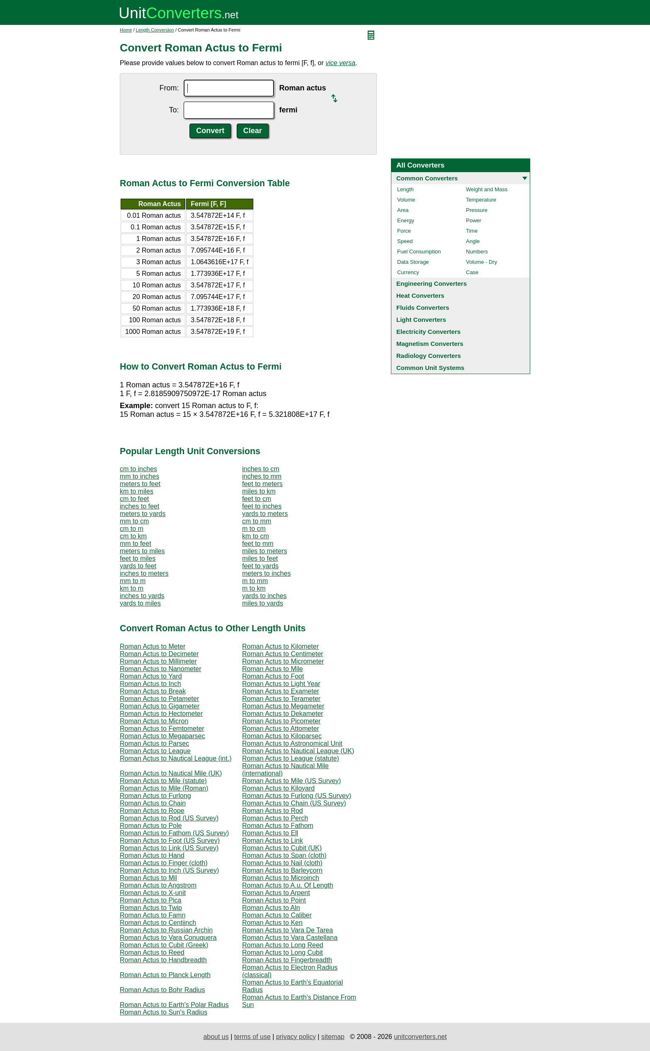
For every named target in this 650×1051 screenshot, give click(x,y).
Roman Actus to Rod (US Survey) (169, 818)
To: (174, 110)
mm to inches (139, 476)
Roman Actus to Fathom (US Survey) (174, 833)
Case (472, 272)
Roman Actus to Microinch (280, 877)
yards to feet (138, 565)
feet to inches (261, 506)
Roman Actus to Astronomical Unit (292, 743)
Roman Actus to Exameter (280, 691)
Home (126, 29)
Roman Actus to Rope (152, 810)
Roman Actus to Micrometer (283, 661)
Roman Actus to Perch (275, 818)
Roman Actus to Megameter (283, 706)
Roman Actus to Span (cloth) (284, 855)
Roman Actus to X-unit (153, 892)
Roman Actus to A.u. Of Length (287, 885)
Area (402, 210)
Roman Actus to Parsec (154, 743)
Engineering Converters (431, 283)
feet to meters (262, 483)
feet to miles (137, 558)
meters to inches (266, 573)
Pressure (477, 210)
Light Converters (421, 319)
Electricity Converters (428, 331)
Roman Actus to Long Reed (282, 945)
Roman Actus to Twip (151, 907)
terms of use (252, 1036)
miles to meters (264, 551)
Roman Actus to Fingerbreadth (287, 959)
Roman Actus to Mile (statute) (163, 780)
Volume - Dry (481, 262)
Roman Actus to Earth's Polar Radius (174, 1004)
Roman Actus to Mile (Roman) (164, 788)
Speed (405, 241)
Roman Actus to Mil (148, 877)
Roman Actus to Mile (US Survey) (291, 780)
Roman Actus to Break (153, 691)
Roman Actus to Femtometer (162, 728)
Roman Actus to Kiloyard (278, 788)
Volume (406, 200)
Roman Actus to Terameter (281, 698)
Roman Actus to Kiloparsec (282, 736)
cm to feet (134, 498)
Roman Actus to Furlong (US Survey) (296, 795)
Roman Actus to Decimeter (159, 653)
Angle (473, 241)
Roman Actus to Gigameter (159, 706)
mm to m (133, 580)
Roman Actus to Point (274, 900)
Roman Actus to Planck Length (165, 974)
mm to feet (135, 543)
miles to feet (260, 558)
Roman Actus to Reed (152, 952)
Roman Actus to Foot (273, 676)
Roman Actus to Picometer (281, 721)
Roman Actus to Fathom (277, 825)
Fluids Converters (422, 307)
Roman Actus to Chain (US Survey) (294, 803)
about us (215, 1036)
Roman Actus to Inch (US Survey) (169, 870)
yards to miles (140, 603)
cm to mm (256, 521)
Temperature (481, 200)
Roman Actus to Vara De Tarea (287, 930)
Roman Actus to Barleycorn (282, 870)
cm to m (131, 528)
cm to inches (138, 468)
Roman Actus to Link (272, 840)
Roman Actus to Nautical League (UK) (298, 750)
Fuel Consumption (419, 251)
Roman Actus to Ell (270, 833)
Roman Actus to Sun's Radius (163, 1012)
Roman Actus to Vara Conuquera (168, 937)
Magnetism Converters (429, 343)
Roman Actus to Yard (151, 676)
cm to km (133, 536)
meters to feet (140, 483)
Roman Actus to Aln (271, 907)
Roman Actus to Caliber (277, 915)
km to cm (255, 536)
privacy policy (296, 1036)
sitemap (332, 1036)
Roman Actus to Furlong (155, 795)
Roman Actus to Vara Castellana (289, 937)
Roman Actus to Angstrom (158, 885)
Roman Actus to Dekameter (282, 713)
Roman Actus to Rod (272, 810)
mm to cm (134, 521)
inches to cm (260, 468)
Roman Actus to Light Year (281, 683)
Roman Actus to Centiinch (158, 922)
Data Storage (413, 262)
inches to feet (139, 506)
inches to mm (261, 476)
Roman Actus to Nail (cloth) (282, 862)
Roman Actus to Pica (151, 900)
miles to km (259, 491)
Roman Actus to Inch (150, 683)
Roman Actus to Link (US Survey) (169, 848)
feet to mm (258, 543)
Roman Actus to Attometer (280, 728)
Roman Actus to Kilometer (280, 646)
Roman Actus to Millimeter (158, 661)
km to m (131, 588)
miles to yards (262, 603)
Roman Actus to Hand (152, 855)
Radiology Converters (428, 355)
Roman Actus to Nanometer (160, 668)
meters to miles (142, 551)
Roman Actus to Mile (272, 668)
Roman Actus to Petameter (159, 698)
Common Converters (427, 178)
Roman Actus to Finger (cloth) (164, 862)
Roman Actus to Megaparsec (162, 736)
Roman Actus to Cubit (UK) (282, 848)
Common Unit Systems (430, 367)
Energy (405, 220)
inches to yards (142, 595)
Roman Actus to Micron (154, 721)
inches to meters (144, 573)
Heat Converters (420, 295)
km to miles (136, 491)
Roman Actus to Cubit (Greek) (164, 945)
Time (472, 231)
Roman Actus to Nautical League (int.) (175, 758)
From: (169, 88)
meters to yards (142, 513)
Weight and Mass (486, 189)
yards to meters (265, 513)
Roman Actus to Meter (152, 646)
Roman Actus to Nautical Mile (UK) (171, 773)
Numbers (477, 251)
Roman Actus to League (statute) (290, 758)
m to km (254, 588)
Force (404, 231)
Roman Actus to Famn (152, 915)
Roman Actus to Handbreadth (163, 959)
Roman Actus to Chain (153, 803)
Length (405, 189)
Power (473, 220)
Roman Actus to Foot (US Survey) (170, 840)
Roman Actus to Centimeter (282, 653)
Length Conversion (155, 29)
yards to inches (264, 595)
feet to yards (260, 565)
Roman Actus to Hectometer (161, 713)
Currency (408, 272)
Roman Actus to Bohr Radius (162, 989)
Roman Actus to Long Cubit (282, 952)
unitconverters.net (420, 1036)
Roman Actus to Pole (151, 825)
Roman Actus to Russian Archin (166, 930)
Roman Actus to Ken (272, 922)
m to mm (255, 580)
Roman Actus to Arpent (276, 892)
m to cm (254, 528)
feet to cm (256, 498)
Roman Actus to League (155, 750)
